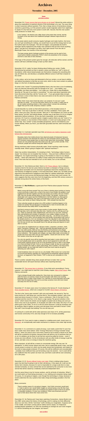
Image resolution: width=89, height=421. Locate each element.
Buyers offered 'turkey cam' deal (37, 361)
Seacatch (18, 322)
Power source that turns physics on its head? (40, 22)
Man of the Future (61, 270)
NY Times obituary (52, 166)
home (43, 16)
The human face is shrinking (34, 268)
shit (61, 260)
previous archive (43, 18)
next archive (44, 412)
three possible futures (22, 290)
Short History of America (58, 290)
